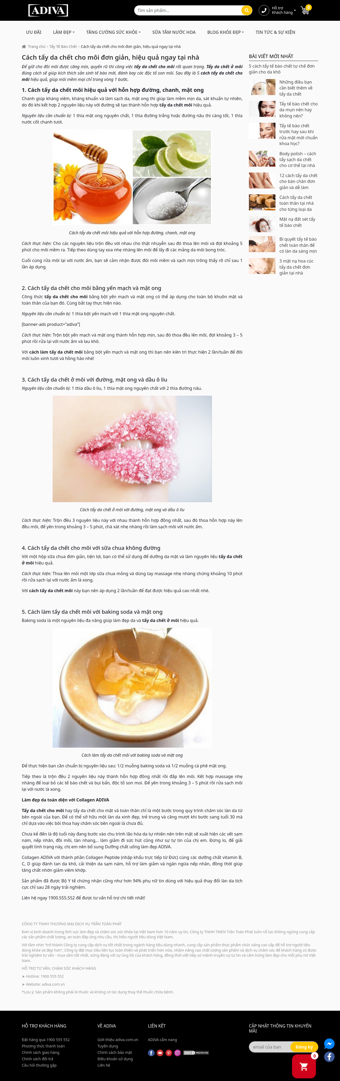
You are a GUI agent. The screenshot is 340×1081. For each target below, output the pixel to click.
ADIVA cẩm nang (162, 1039)
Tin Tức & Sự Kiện (275, 32)
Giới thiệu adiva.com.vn (117, 1039)
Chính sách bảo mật (114, 1052)
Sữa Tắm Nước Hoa (174, 32)
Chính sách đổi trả (37, 1058)
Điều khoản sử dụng (115, 1058)
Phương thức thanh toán (43, 1046)
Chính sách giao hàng (41, 1052)
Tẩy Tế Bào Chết (63, 46)
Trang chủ (36, 46)
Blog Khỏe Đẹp (224, 32)
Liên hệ (103, 1065)
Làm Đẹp (62, 32)
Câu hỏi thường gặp (39, 1065)
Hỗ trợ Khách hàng (282, 10)
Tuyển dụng (107, 1046)
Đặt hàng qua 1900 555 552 (46, 1039)
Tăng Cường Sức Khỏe (112, 32)
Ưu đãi (33, 32)
